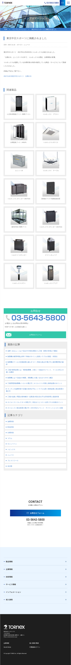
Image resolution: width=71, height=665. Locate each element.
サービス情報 (11, 584)
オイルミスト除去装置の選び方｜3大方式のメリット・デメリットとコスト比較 (35, 408)
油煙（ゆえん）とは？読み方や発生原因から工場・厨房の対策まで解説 (32, 351)
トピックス (11, 449)
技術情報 (9, 577)
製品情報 (9, 561)
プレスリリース (12, 460)
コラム (9, 438)
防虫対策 (10, 427)
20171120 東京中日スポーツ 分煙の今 (18, 76)
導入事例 (9, 599)
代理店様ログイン (34, 647)
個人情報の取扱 (34, 643)
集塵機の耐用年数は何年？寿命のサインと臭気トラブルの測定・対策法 (32, 356)
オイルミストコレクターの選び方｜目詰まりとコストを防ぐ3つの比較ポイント (35, 402)
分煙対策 (10, 432)
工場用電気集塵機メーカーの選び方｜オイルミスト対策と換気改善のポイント (34, 383)
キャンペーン (12, 444)
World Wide (7, 647)
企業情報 (9, 569)
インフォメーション (19, 29)
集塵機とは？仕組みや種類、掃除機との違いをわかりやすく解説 (30, 378)
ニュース (10, 455)
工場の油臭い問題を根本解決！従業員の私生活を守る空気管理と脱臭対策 (33, 397)
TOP (5, 29)
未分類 (9, 466)
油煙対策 (10, 421)
